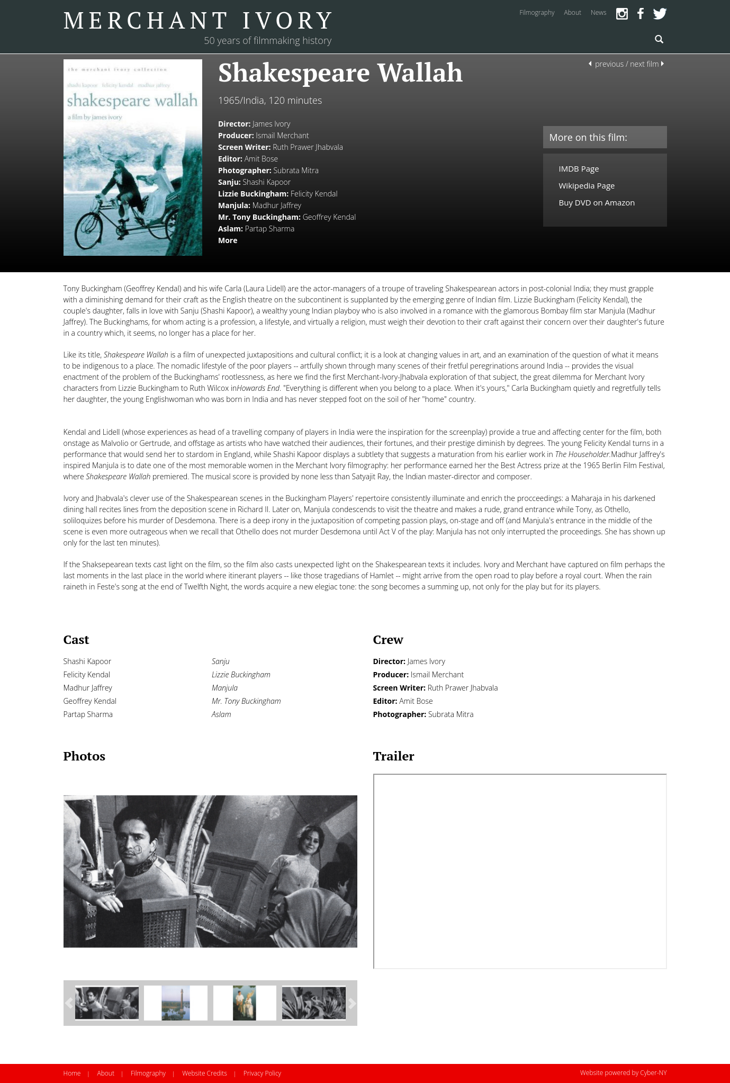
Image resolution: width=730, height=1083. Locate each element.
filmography (536, 12)
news (599, 12)
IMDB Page (579, 168)
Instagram (622, 14)
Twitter (660, 14)
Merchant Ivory (200, 19)
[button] (69, 1003)
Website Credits (204, 1073)
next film (644, 64)
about (572, 12)
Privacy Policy (262, 1073)
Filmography (148, 1073)
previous (609, 64)
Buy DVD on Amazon (597, 202)
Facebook (640, 14)
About (105, 1073)
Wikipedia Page (587, 185)
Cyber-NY (653, 1072)
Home (72, 1073)
